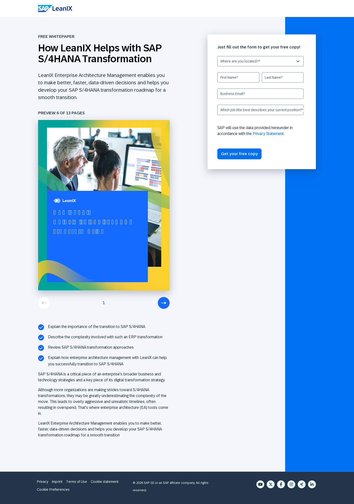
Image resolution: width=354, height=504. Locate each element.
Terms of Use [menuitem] (76, 482)
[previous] (44, 303)
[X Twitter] (271, 484)
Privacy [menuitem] (42, 482)
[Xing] (302, 484)
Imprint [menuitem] (57, 482)
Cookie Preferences (53, 489)
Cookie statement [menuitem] (104, 482)
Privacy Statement (268, 134)
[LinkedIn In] (312, 484)
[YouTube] (260, 484)
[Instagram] (291, 484)
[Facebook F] (281, 484)
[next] (164, 303)
